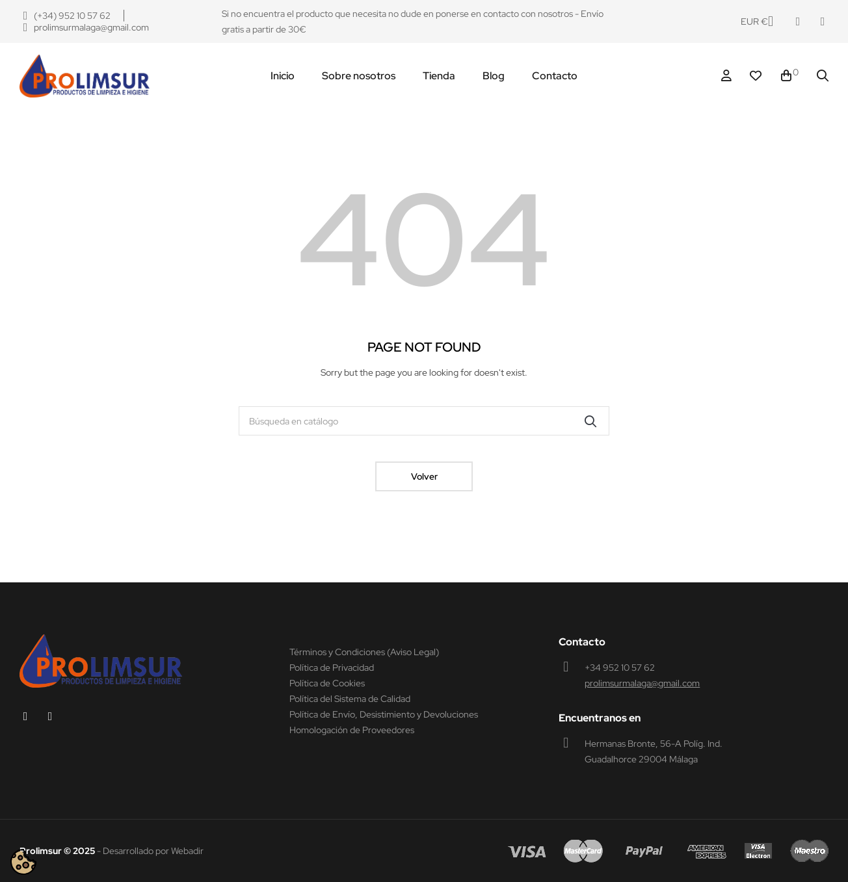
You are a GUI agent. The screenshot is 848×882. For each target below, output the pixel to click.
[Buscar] (424, 420)
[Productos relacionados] (757, 21)
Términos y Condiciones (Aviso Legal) (364, 652)
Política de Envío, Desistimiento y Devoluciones (383, 714)
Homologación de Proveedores (351, 730)
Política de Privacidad (331, 667)
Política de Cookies (327, 683)
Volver (424, 476)
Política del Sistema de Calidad (349, 699)
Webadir (187, 851)
